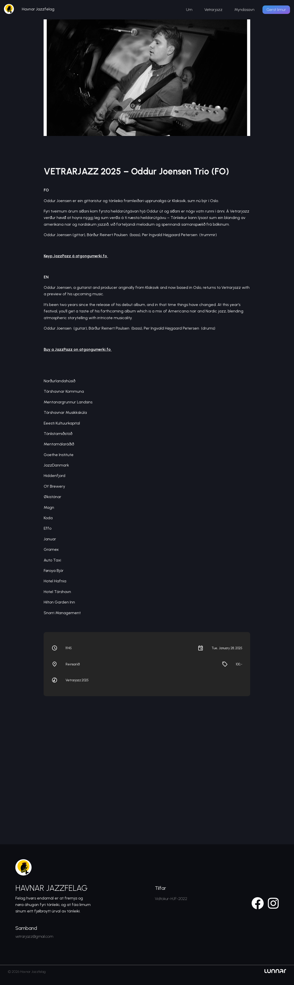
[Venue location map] (147, 759)
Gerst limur (276, 9)
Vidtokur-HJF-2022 (171, 898)
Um (189, 9)
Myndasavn (244, 9)
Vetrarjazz (213, 9)
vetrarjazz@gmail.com (34, 936)
